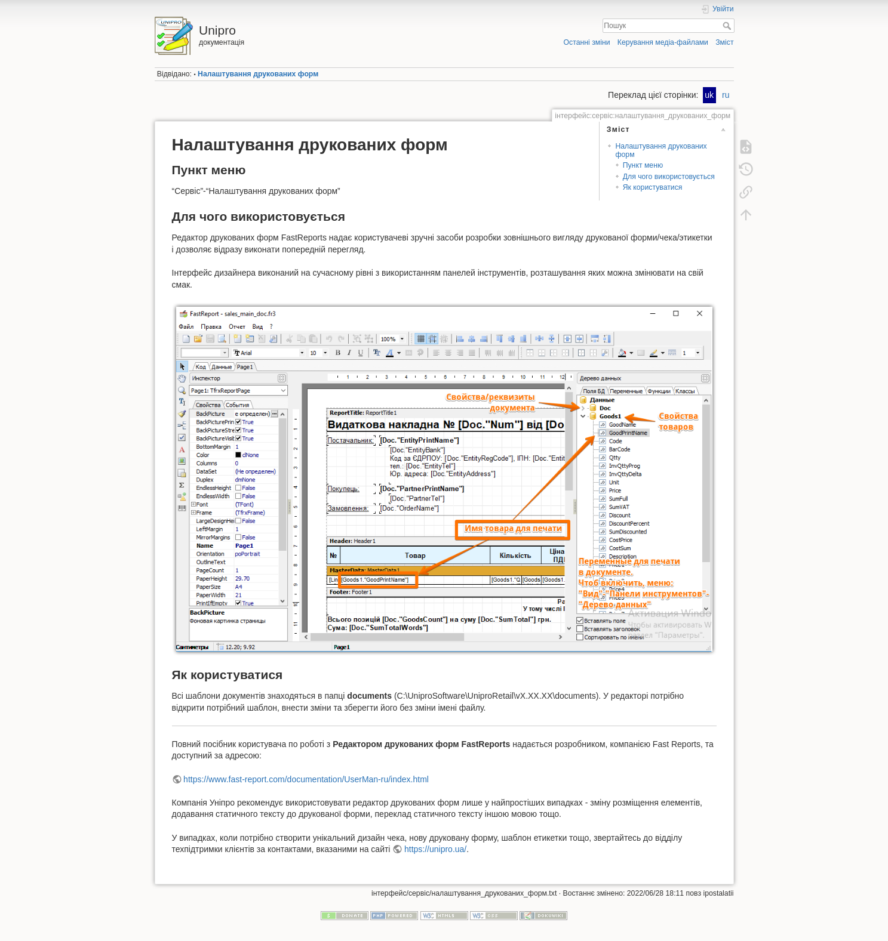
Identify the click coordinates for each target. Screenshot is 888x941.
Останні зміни (587, 42)
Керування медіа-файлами (662, 42)
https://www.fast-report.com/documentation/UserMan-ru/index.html (306, 779)
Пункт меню (643, 165)
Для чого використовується (669, 176)
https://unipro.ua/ (435, 849)
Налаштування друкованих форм (258, 74)
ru (725, 95)
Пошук (728, 25)
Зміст (724, 42)
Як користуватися (653, 187)
